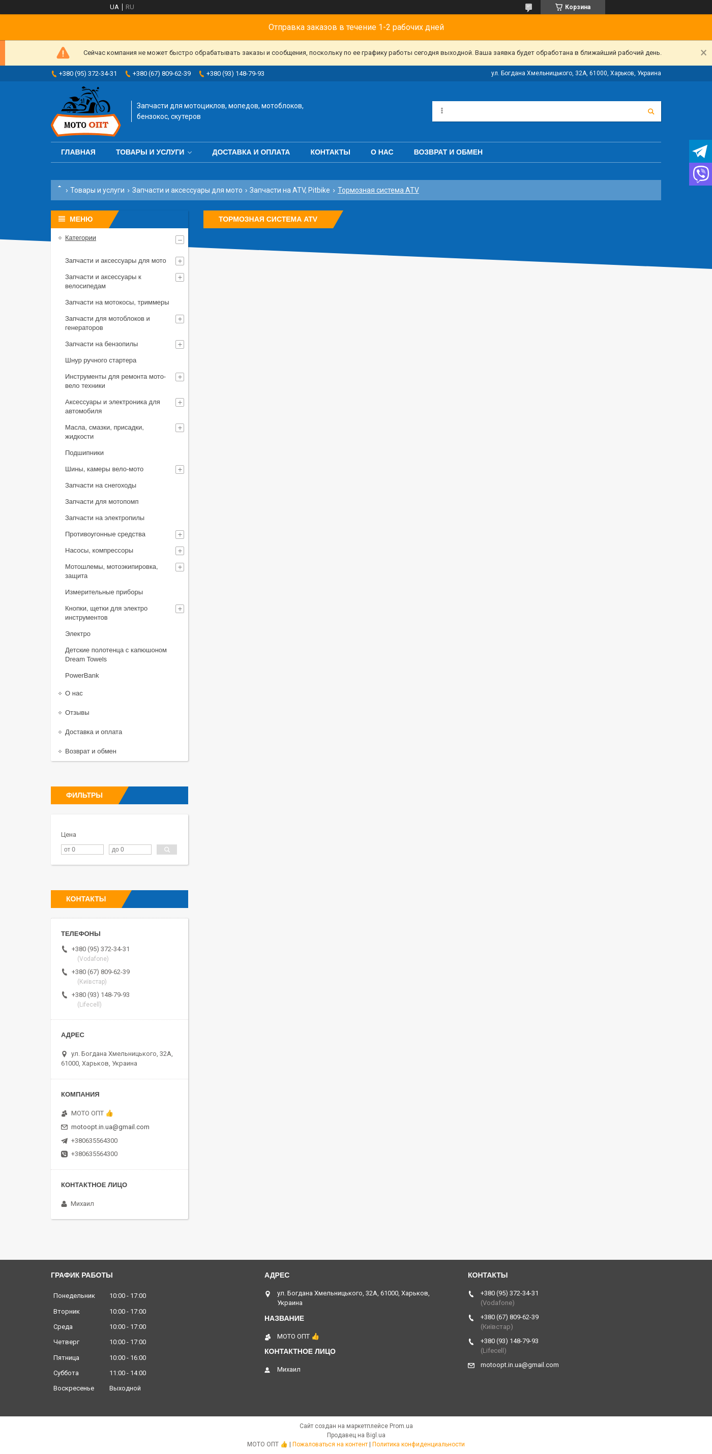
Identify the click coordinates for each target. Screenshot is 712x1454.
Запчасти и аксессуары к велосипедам (103, 281)
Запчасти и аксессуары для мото (187, 190)
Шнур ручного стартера (100, 360)
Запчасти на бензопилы (101, 344)
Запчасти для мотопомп (101, 501)
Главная (78, 152)
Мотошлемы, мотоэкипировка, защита (111, 571)
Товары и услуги (150, 152)
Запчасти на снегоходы (100, 485)
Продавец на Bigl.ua (356, 1435)
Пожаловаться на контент (330, 1444)
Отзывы (77, 712)
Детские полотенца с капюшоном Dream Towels (116, 654)
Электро (78, 634)
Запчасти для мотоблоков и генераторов (107, 323)
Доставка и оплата (251, 152)
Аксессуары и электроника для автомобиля (112, 406)
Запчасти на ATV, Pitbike (290, 190)
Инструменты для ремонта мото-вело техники (115, 381)
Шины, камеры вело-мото (104, 469)
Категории (80, 237)
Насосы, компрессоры (99, 550)
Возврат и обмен (448, 152)
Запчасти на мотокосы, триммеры (117, 302)
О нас (382, 152)
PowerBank (82, 675)
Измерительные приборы (104, 592)
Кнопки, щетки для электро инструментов (106, 612)
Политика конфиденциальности (418, 1444)
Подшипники (84, 453)
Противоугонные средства (105, 534)
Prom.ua (401, 1426)
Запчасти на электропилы (104, 518)
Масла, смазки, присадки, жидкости (104, 431)
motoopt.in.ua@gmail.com (110, 1127)
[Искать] (651, 111)
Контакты (330, 152)
